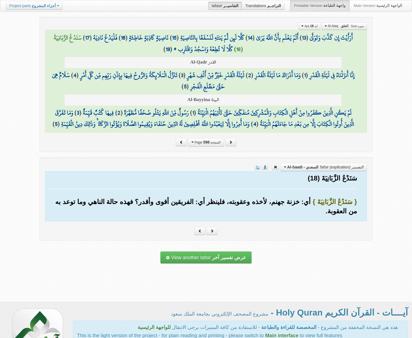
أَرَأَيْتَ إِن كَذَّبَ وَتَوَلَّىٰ (331, 38)
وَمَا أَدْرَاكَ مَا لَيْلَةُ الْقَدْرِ (277, 75)
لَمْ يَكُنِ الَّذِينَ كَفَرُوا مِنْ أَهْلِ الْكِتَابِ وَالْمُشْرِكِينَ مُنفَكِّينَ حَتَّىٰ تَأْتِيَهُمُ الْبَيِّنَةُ (274, 113)
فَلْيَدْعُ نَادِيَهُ (105, 38)
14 (250, 38)
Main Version (378, 6)
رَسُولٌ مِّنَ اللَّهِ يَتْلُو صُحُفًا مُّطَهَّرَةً (156, 113)
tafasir (225, 6)
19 (168, 49)
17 (87, 38)
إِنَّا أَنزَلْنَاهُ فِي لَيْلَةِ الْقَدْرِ (331, 75)
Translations (263, 6)
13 (304, 38)
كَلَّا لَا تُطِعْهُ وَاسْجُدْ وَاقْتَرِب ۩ (203, 49)
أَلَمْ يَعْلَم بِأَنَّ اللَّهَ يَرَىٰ (277, 38)
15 (174, 38)
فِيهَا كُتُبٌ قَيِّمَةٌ (98, 113)
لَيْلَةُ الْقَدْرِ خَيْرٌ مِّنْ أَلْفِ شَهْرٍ (215, 75)
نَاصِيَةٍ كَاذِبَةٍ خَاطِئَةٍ (148, 38)
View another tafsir (206, 257)
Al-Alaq (344, 26)
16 (123, 38)
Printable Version (320, 6)
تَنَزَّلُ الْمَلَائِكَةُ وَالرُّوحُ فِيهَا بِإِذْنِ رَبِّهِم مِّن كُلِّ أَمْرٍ (128, 75)
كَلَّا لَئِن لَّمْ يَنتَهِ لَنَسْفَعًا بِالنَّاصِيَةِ (212, 38)
